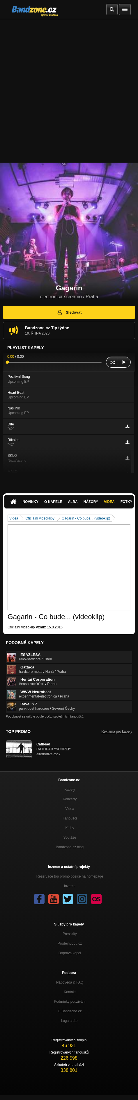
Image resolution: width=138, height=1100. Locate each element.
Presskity (70, 934)
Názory (91, 502)
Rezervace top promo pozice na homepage (69, 876)
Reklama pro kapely (116, 731)
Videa (109, 502)
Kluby (69, 828)
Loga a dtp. (69, 1021)
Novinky (30, 502)
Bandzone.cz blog (70, 847)
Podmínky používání (70, 1002)
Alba (72, 502)
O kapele (53, 502)
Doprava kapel (70, 953)
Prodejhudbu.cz (70, 943)
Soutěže (69, 837)
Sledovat (69, 312)
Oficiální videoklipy (39, 518)
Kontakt (70, 992)
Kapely (69, 790)
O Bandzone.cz (70, 1011)
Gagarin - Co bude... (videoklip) (86, 518)
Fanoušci (70, 818)
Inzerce (69, 886)
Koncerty (70, 799)
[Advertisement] (69, 91)
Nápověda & (69, 982)
